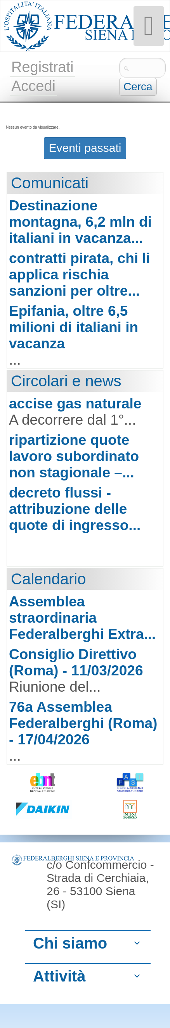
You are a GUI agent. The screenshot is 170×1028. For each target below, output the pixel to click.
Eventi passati (85, 147)
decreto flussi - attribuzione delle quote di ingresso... (75, 509)
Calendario (48, 578)
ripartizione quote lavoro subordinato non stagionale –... (74, 456)
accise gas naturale (75, 404)
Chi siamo (70, 943)
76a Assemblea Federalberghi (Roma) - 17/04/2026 (83, 723)
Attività (59, 976)
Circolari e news (66, 380)
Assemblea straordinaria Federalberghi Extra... (82, 618)
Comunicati (49, 182)
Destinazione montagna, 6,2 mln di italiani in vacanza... (80, 222)
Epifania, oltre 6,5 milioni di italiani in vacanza (73, 327)
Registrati (42, 67)
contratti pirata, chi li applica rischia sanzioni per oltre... (79, 274)
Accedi (33, 86)
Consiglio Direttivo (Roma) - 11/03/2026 (76, 662)
